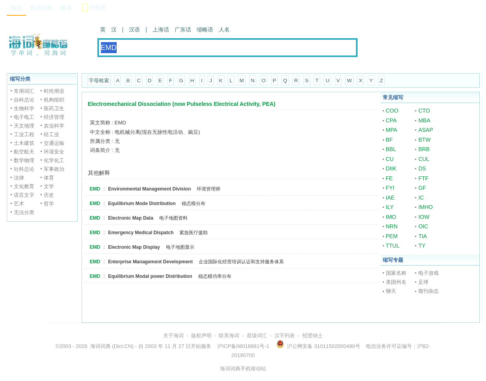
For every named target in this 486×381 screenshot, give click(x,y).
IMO (391, 217)
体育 (49, 178)
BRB (424, 149)
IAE (390, 197)
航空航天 (24, 152)
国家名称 (396, 273)
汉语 (134, 29)
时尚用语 (54, 91)
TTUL (393, 245)
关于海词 (173, 335)
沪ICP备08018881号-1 (243, 346)
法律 (19, 178)
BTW (424, 140)
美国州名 (396, 282)
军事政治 (54, 169)
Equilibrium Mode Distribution (141, 203)
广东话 (183, 29)
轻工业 (51, 134)
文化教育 (24, 186)
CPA (391, 120)
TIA (422, 236)
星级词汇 (257, 335)
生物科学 (24, 108)
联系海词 (229, 335)
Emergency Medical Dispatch (140, 232)
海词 (16, 8)
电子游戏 (428, 273)
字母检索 (99, 80)
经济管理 (54, 117)
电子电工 (24, 117)
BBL (391, 149)
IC (421, 197)
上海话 (161, 29)
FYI (390, 188)
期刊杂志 (428, 291)
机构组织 (54, 100)
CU (390, 159)
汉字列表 (284, 335)
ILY (390, 207)
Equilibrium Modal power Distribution (150, 276)
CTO (424, 110)
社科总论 (24, 169)
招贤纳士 (312, 335)
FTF (423, 178)
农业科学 (54, 126)
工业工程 (24, 134)
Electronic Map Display (134, 247)
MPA (391, 130)
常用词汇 (24, 91)
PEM (392, 236)
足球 (423, 282)
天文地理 (24, 126)
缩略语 (205, 29)
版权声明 (201, 335)
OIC (423, 226)
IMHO (425, 207)
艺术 (19, 204)
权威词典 (41, 8)
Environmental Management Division (149, 189)
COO (392, 110)
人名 (224, 29)
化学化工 (54, 160)
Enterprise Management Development (150, 261)
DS (422, 168)
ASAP (425, 130)
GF (422, 188)
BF (389, 140)
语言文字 (24, 195)
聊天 (391, 291)
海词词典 (100, 346)
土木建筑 (24, 143)
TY (421, 245)
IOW (423, 217)
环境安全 (54, 152)
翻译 (65, 8)
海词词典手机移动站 (243, 369)
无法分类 (24, 212)
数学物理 (24, 160)
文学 (49, 186)
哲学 (49, 204)
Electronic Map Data (130, 218)
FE (389, 178)
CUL (423, 159)
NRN (392, 226)
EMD (95, 189)
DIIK (391, 168)
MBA (424, 120)
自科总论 (24, 100)
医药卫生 (54, 108)
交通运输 (54, 143)
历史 (49, 195)
